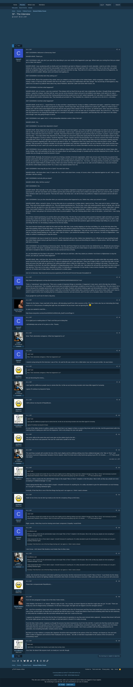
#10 (119, 415)
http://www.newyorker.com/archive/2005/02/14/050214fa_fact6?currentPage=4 (50, 313)
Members (42, 5)
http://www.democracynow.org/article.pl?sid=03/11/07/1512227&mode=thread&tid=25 (65, 273)
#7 (119, 366)
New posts (15, 7)
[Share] (117, 50)
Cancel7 (16, 16)
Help (112, 669)
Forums (22, 5)
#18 (119, 581)
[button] (36, 4)
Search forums (23, 7)
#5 (119, 333)
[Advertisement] (66, 31)
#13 (119, 467)
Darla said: (30, 644)
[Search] (117, 4)
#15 (119, 510)
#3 (119, 300)
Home (15, 5)
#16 (119, 527)
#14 (119, 494)
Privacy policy (106, 669)
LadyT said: (30, 354)
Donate (30, 7)
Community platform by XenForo (66, 672)
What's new (31, 5)
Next (19, 45)
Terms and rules (96, 669)
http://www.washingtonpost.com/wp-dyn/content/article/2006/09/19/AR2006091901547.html (54, 280)
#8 (119, 382)
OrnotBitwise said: (32, 531)
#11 (119, 434)
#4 (119, 317)
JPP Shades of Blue (18, 669)
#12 (119, 450)
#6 (119, 350)
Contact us (88, 669)
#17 (119, 553)
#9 (119, 399)
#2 (119, 277)
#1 (119, 49)
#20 (119, 640)
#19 (119, 596)
